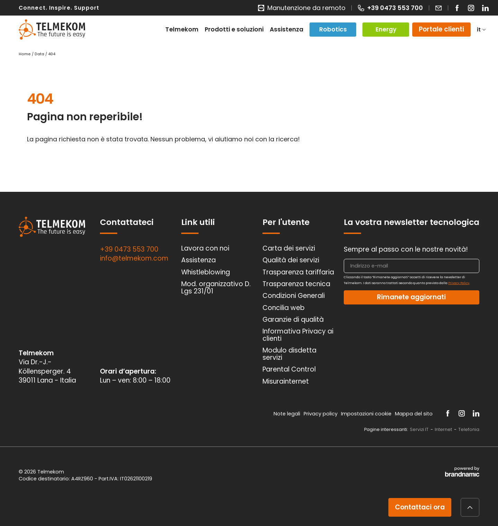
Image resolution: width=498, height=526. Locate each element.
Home (25, 54)
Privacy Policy (458, 283)
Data (40, 54)
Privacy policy (321, 413)
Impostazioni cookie (367, 413)
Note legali (288, 413)
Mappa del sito (414, 413)
